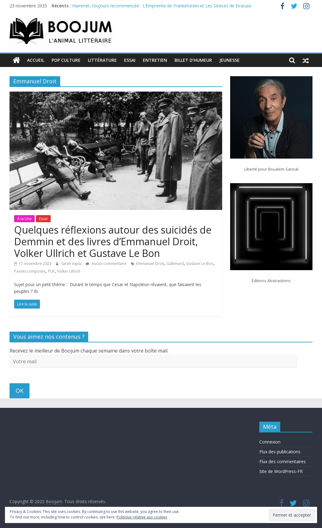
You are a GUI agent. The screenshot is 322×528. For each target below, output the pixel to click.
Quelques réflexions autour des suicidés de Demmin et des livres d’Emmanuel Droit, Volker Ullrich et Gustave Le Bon (112, 241)
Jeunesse (229, 60)
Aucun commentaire (106, 263)
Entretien (155, 60)
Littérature (102, 60)
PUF (51, 271)
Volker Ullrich (68, 271)
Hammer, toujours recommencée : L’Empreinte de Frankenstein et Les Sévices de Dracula (161, 6)
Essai (129, 60)
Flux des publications (279, 452)
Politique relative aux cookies (141, 517)
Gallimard (175, 263)
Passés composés (29, 271)
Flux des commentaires (282, 461)
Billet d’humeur (193, 60)
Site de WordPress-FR (281, 471)
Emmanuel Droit (150, 263)
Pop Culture (66, 60)
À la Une (24, 218)
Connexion (270, 442)
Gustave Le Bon (199, 263)
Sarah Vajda (72, 263)
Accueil (35, 60)
